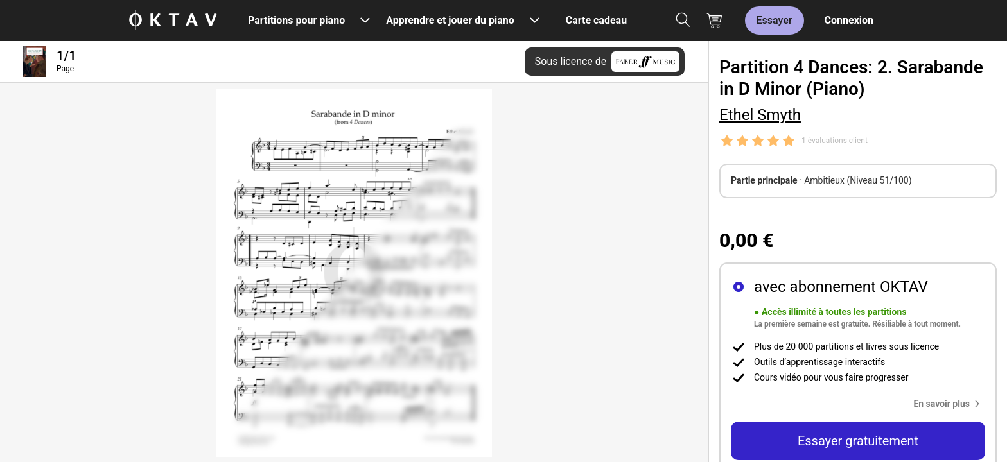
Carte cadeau (596, 20)
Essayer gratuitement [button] (858, 441)
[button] (949, 403)
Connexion (849, 20)
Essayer (774, 20)
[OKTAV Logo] (172, 21)
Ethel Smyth (760, 115)
